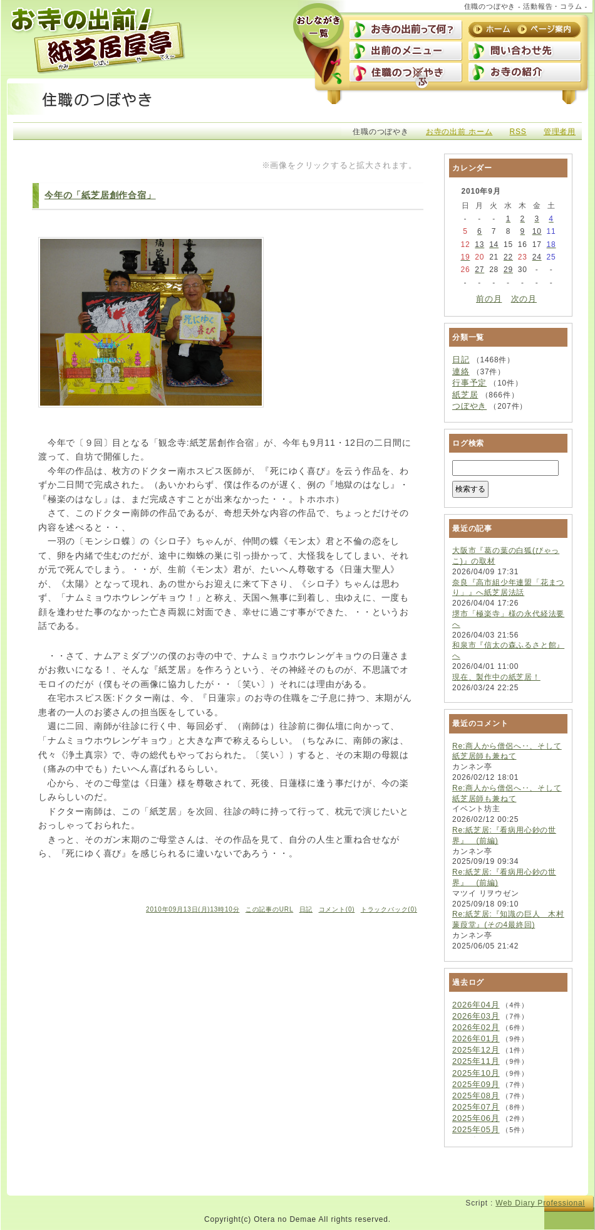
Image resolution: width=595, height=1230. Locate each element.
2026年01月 (476, 1038)
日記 (306, 909)
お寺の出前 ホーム (459, 131)
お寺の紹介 (524, 73)
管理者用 (560, 131)
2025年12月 (476, 1049)
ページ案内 (545, 29)
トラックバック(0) (389, 909)
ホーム (492, 29)
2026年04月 (476, 1004)
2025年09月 (476, 1084)
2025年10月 (476, 1073)
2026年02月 (476, 1027)
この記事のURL (269, 909)
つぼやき (469, 406)
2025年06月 (476, 1118)
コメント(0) (337, 909)
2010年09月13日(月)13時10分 (192, 909)
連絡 (461, 371)
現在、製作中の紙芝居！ (496, 677)
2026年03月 (476, 1016)
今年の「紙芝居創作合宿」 (100, 195)
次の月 (524, 298)
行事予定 (469, 382)
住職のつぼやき (405, 73)
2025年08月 (476, 1095)
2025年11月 (476, 1061)
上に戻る (553, 1177)
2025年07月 (476, 1107)
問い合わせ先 (524, 52)
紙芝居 (465, 394)
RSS (518, 131)
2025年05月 (476, 1129)
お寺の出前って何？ (405, 30)
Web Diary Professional (540, 1203)
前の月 (489, 298)
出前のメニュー (405, 52)
